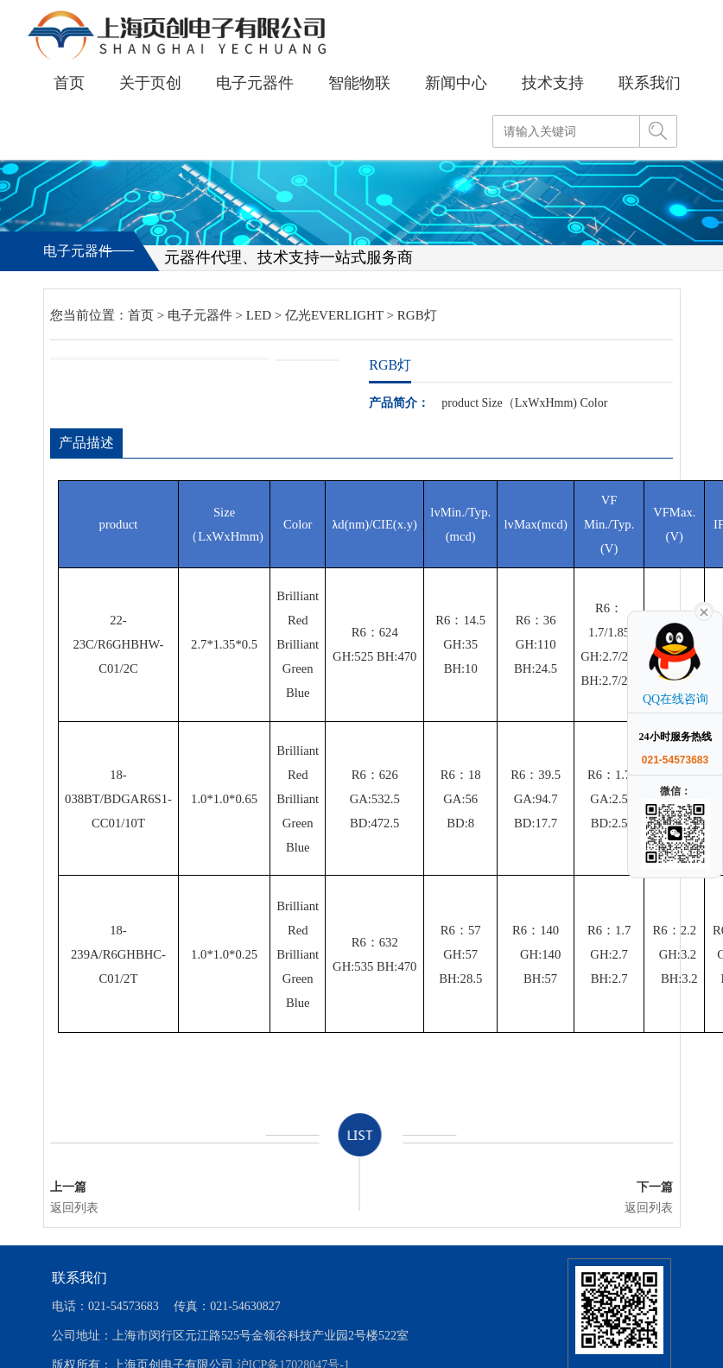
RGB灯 (417, 315)
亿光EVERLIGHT (334, 315)
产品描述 (86, 442)
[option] (159, 358)
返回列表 (74, 1207)
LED (258, 315)
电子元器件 (200, 315)
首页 (141, 315)
